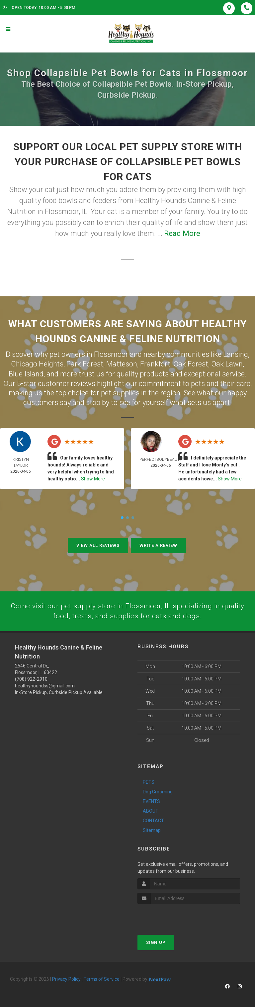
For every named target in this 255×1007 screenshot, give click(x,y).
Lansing (235, 354)
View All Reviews (98, 544)
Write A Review (158, 544)
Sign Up (156, 942)
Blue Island (26, 373)
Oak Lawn (227, 363)
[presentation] (172, 916)
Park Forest (84, 363)
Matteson (121, 363)
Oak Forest (190, 363)
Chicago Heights (37, 363)
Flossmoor (111, 354)
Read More (182, 233)
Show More (93, 477)
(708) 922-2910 (31, 678)
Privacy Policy (66, 978)
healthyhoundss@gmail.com (45, 685)
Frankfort (155, 363)
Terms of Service (102, 978)
